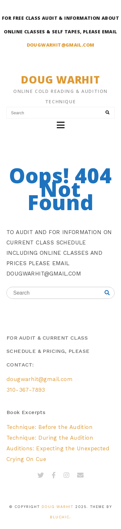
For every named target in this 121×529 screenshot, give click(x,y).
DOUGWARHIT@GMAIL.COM (61, 45)
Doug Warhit (60, 79)
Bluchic (59, 517)
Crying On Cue (26, 459)
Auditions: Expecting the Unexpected (57, 448)
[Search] (107, 112)
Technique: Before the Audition (49, 427)
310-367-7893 (25, 390)
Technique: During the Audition (49, 437)
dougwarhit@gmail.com (39, 379)
